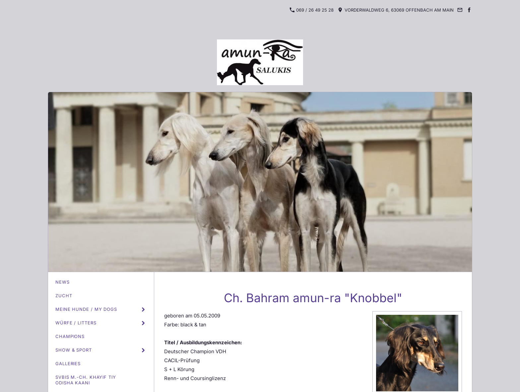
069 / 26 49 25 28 (312, 10)
